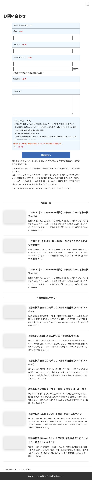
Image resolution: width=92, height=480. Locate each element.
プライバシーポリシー (12, 470)
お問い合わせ (26, 470)
